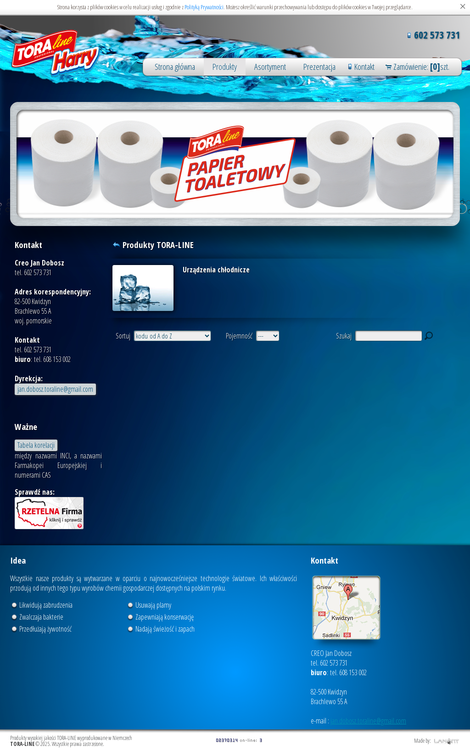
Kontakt (364, 67)
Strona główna (175, 67)
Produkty (225, 67)
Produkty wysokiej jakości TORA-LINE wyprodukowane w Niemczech (56, 53)
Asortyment (270, 67)
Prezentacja (319, 67)
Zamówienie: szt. (421, 67)
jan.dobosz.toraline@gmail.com (55, 389)
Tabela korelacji (36, 445)
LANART (447, 741)
